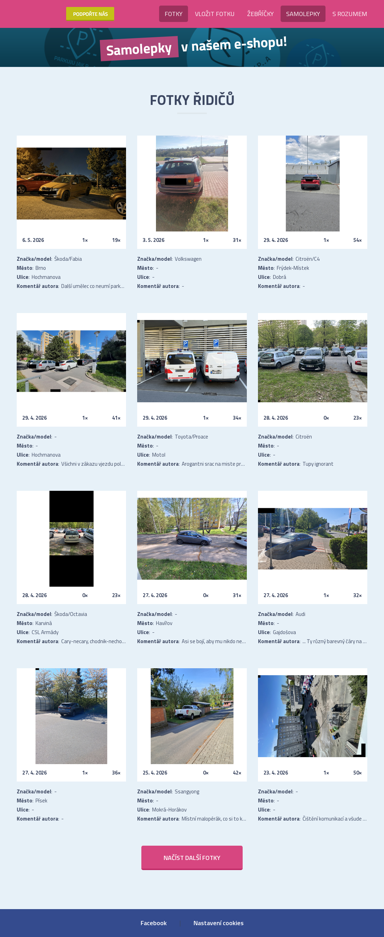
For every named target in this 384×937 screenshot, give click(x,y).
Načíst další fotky (192, 857)
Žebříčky (260, 13)
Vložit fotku (215, 13)
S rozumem (349, 13)
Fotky (173, 13)
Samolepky (303, 13)
